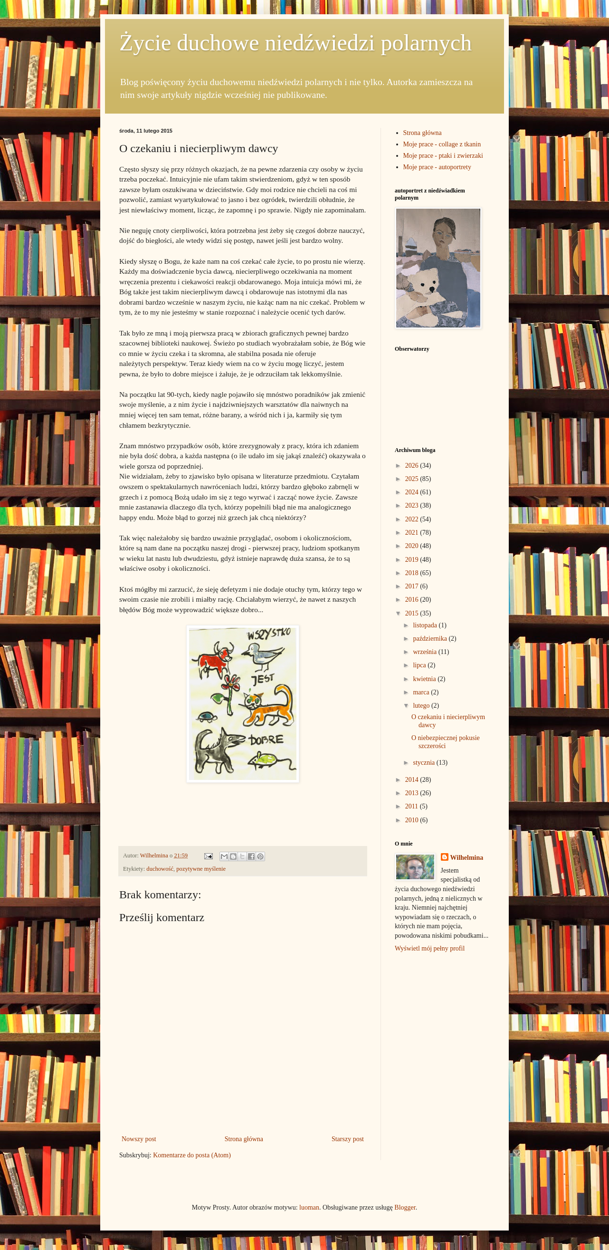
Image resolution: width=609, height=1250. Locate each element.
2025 (412, 478)
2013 (412, 793)
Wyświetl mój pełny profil (430, 948)
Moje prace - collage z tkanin (442, 144)
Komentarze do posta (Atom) (192, 1155)
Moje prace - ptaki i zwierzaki (443, 155)
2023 (412, 505)
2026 (412, 465)
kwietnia (425, 679)
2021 (412, 532)
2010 (412, 820)
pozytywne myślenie (201, 868)
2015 (412, 613)
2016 (412, 599)
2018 (412, 573)
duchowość (159, 868)
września (425, 651)
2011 (412, 806)
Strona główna (244, 1139)
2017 (412, 586)
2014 (412, 779)
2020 (412, 545)
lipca (420, 665)
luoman (309, 1207)
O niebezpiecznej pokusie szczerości (445, 742)
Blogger (404, 1207)
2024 (412, 492)
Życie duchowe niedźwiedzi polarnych (295, 42)
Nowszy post (139, 1139)
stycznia (424, 762)
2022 (412, 519)
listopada (425, 625)
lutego (422, 705)
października (430, 638)
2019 (412, 559)
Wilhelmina (467, 857)
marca (422, 692)
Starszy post (348, 1139)
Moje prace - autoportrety (437, 167)
